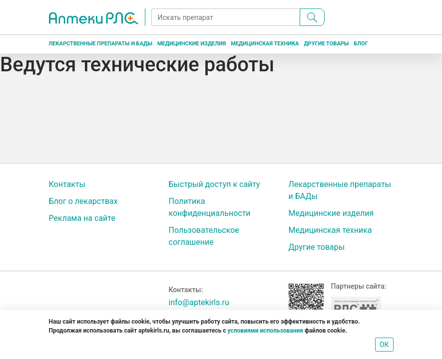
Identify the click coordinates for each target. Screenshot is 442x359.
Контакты (67, 184)
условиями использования (265, 330)
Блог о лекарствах (83, 201)
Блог (361, 43)
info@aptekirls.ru (199, 302)
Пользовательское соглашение (204, 236)
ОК (384, 345)
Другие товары (326, 43)
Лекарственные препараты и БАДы (100, 43)
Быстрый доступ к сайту (214, 184)
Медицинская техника (265, 43)
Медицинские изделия (191, 43)
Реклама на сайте (82, 218)
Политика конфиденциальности (210, 207)
